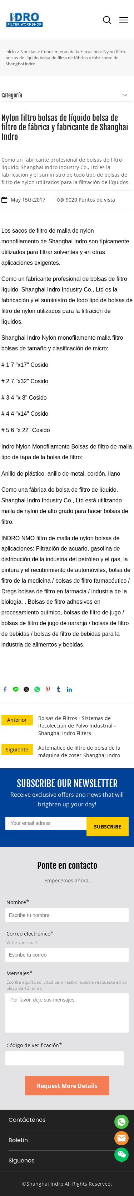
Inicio (10, 52)
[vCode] (64, 1058)
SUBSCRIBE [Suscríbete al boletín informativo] (107, 826)
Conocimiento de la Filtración (70, 52)
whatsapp (37, 689)
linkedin (69, 689)
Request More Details (67, 1086)
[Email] (45, 823)
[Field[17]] (67, 955)
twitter (26, 689)
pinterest (47, 689)
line (15, 689)
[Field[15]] (67, 915)
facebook (5, 689)
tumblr (58, 689)
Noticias (28, 52)
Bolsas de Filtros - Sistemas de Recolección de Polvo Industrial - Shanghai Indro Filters (77, 725)
